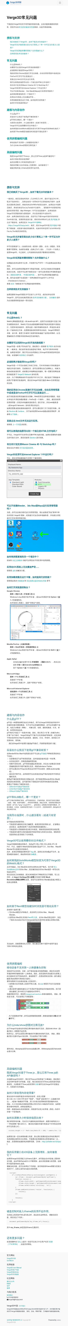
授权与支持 (13, 37)
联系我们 (10, 1295)
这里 (14, 571)
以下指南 (14, 414)
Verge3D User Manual (14, 1267)
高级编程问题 (14, 152)
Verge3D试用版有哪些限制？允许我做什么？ (27, 51)
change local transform (34, 994)
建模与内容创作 (16, 109)
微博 (8, 1288)
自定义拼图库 (17, 560)
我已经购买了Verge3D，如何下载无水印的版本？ (29, 42)
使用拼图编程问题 (17, 138)
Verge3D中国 (11, 1258)
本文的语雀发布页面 (26, 27)
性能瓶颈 (21, 581)
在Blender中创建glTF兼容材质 (19, 787)
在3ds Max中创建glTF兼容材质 (19, 789)
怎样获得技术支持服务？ (19, 54)
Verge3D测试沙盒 (13, 1272)
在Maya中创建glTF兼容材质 (18, 791)
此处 (41, 984)
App (32, 852)
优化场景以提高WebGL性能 (37, 581)
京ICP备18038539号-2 (14, 1320)
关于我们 (22, 1306)
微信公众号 (10, 1281)
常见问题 (12, 60)
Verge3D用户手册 (13, 1270)
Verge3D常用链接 (13, 1274)
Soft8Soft (10, 1260)
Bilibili (9, 1283)
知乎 (8, 1286)
